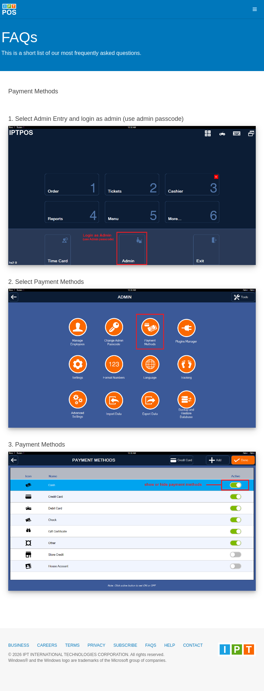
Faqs (150, 645)
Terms (72, 645)
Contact (193, 645)
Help (169, 645)
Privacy (97, 645)
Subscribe (125, 645)
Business (18, 645)
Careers (47, 645)
